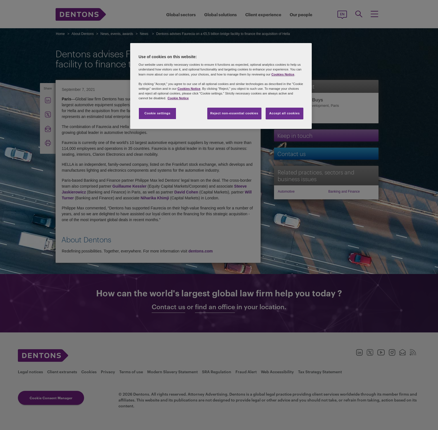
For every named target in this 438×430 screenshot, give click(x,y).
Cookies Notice (282, 74)
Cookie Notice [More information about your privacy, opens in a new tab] (178, 98)
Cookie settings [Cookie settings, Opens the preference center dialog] (157, 113)
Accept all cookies (284, 113)
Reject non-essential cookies (234, 113)
